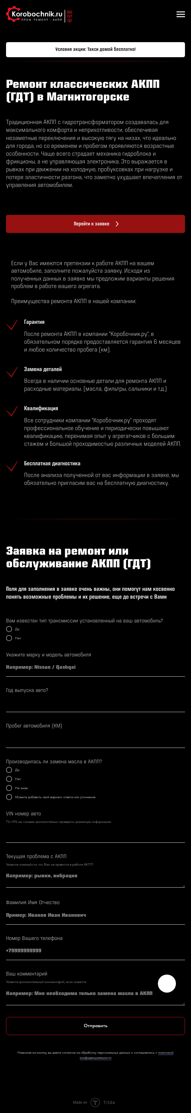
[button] (95, 49)
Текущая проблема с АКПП (36, 856)
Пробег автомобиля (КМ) (34, 726)
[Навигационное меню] (181, 14)
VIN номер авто (23, 814)
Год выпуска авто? (27, 690)
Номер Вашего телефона (34, 938)
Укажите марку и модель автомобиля (48, 655)
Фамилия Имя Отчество (33, 902)
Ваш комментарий (26, 974)
